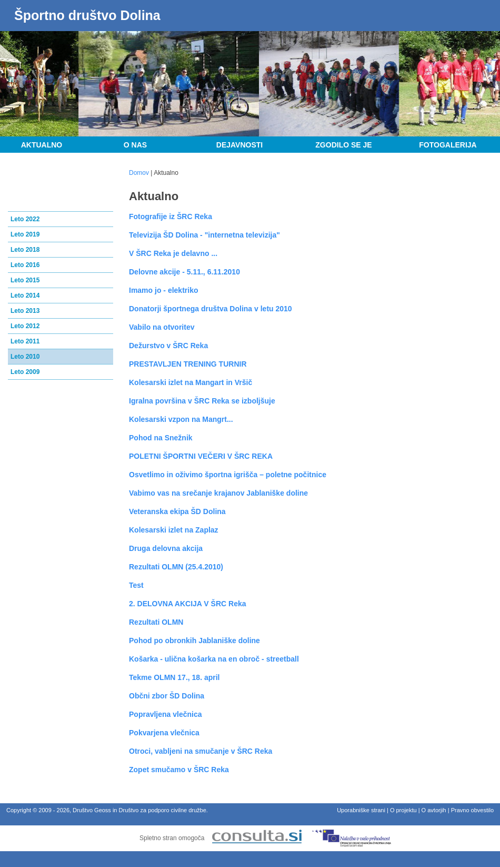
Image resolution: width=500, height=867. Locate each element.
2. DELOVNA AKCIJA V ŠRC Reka (187, 603)
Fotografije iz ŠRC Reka (170, 216)
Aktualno (42, 145)
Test (136, 585)
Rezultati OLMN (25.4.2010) (176, 567)
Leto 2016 (25, 265)
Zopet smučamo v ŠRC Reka (179, 769)
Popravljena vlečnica (165, 714)
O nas (135, 145)
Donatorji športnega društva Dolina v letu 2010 (210, 308)
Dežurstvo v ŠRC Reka (168, 345)
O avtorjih (434, 810)
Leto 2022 (25, 219)
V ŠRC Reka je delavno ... (173, 253)
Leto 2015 (25, 280)
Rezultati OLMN (156, 622)
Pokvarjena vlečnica (164, 732)
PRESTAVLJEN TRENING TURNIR (188, 364)
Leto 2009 (25, 372)
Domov (139, 172)
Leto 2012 (25, 326)
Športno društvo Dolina (87, 15)
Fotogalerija (447, 145)
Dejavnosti (239, 145)
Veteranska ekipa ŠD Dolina (177, 511)
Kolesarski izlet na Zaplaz (173, 530)
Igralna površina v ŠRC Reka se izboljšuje (202, 401)
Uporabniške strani (361, 810)
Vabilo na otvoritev (161, 327)
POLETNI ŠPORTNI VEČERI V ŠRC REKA (201, 456)
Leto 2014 (25, 295)
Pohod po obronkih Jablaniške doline (194, 640)
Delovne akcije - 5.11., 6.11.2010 (184, 272)
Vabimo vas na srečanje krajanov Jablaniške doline (218, 493)
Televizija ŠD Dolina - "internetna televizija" (204, 235)
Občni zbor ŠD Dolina (166, 696)
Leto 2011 (25, 341)
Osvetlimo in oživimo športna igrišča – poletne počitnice (227, 474)
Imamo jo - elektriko (163, 290)
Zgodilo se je (343, 145)
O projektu (403, 810)
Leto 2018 (25, 249)
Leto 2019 (25, 234)
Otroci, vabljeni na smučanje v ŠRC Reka (200, 751)
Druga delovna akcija (166, 548)
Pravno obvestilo (472, 810)
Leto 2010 (25, 356)
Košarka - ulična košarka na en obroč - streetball (214, 659)
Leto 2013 (25, 310)
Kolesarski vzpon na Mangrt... (181, 419)
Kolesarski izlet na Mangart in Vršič (190, 382)
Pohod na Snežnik (161, 438)
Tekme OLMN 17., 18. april (174, 677)
